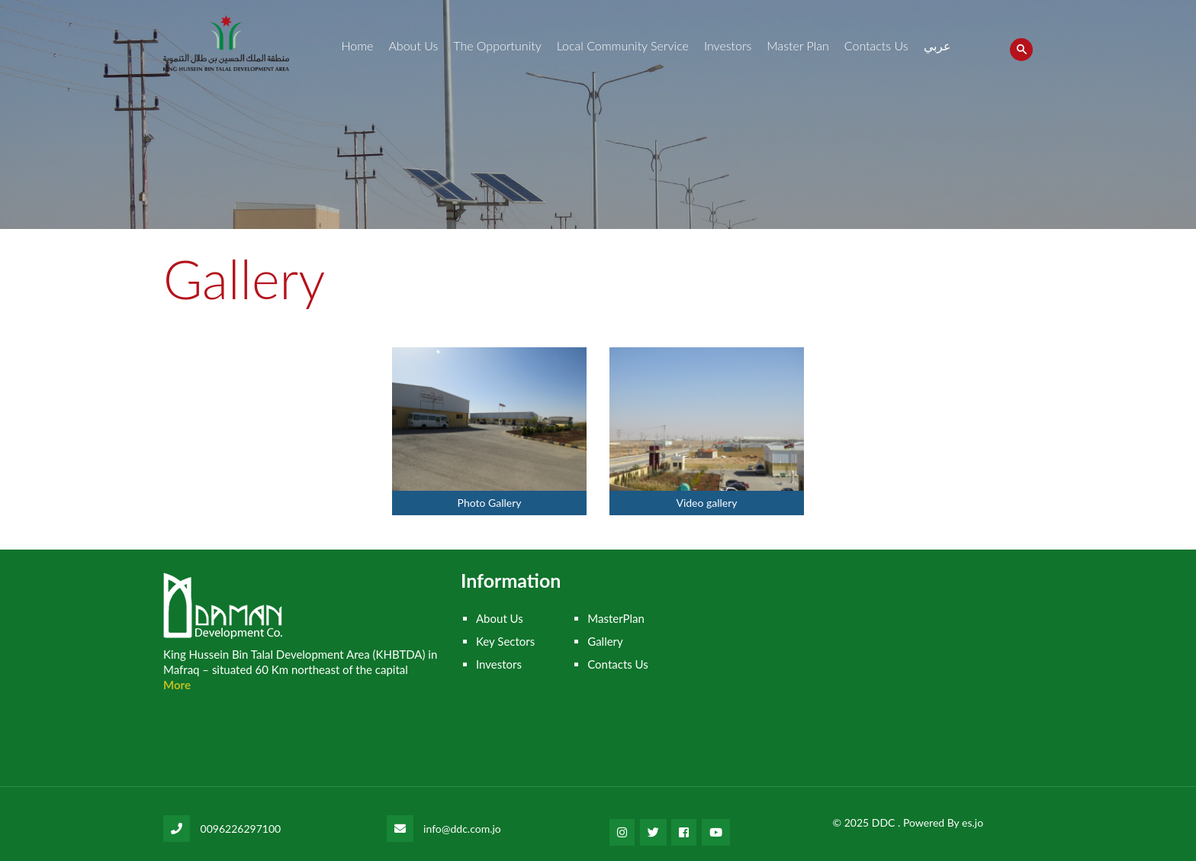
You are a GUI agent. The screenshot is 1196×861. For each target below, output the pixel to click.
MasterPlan (616, 618)
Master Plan (798, 45)
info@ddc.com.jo (462, 828)
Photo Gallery (490, 502)
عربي (937, 45)
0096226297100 (241, 828)
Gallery (605, 641)
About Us (413, 45)
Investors (727, 45)
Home (357, 45)
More (177, 685)
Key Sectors (505, 641)
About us (499, 618)
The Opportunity (497, 45)
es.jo (972, 822)
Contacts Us (876, 45)
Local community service (623, 45)
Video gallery (706, 502)
